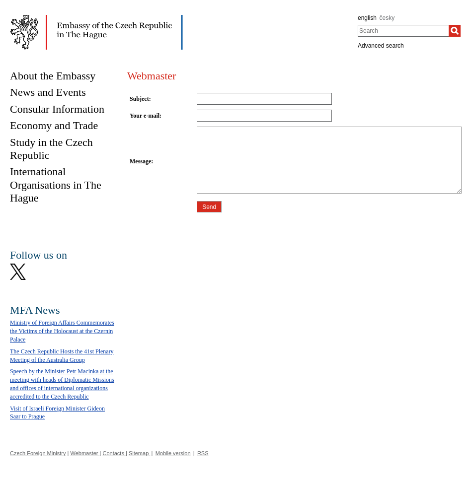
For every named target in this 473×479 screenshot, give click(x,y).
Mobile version (173, 453)
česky (387, 17)
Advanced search (381, 46)
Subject (139, 98)
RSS (203, 453)
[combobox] (403, 31)
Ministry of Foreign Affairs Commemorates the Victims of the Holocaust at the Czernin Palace (62, 331)
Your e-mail (144, 115)
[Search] (455, 31)
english (367, 17)
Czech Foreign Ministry (38, 453)
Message (140, 161)
